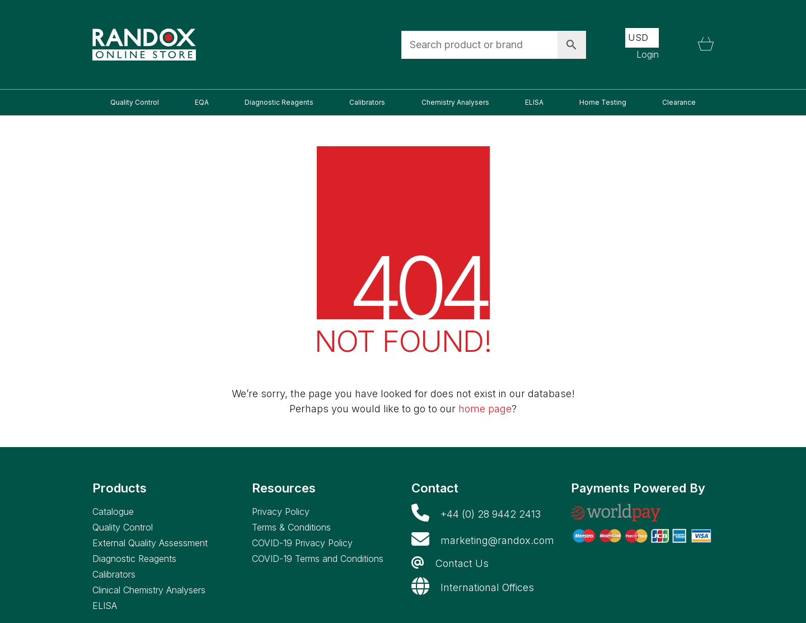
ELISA (104, 605)
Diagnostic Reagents (134, 558)
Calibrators (113, 574)
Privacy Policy (281, 511)
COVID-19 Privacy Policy (302, 542)
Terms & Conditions (291, 527)
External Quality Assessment (150, 542)
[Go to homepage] (144, 45)
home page (485, 409)
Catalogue (113, 511)
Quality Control (122, 527)
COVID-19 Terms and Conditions (317, 558)
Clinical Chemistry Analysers (148, 590)
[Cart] (706, 45)
